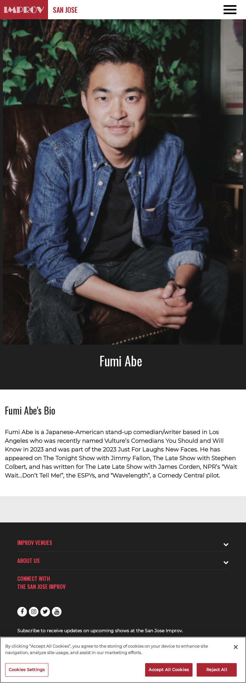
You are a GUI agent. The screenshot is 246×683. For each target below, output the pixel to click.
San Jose (65, 9)
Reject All (216, 669)
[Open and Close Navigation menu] (221, 9)
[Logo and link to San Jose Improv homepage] (24, 9)
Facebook (22, 612)
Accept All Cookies (169, 669)
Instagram (33, 612)
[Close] (236, 647)
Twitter (45, 612)
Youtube (57, 612)
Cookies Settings (27, 669)
